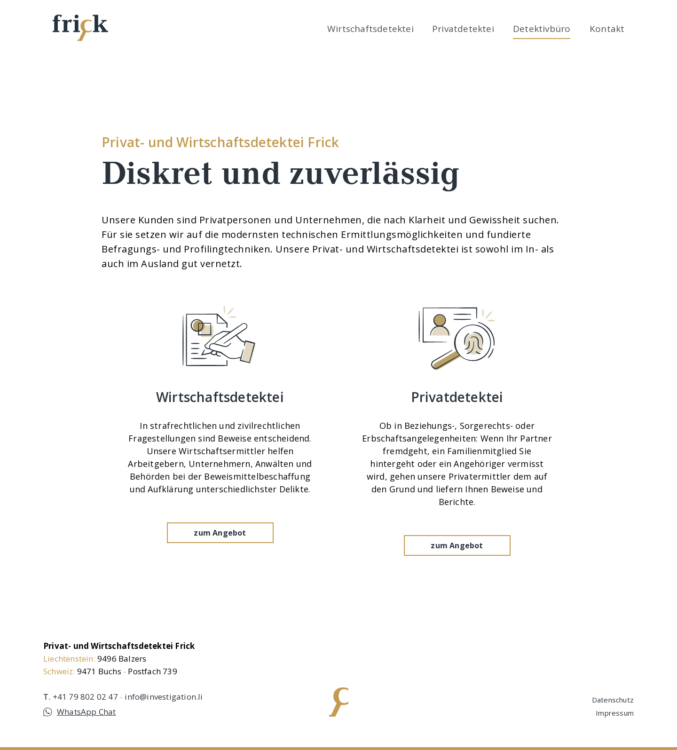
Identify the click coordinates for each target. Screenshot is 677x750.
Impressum (615, 713)
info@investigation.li (164, 696)
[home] (80, 28)
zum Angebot (220, 550)
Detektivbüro (541, 29)
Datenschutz (613, 699)
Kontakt (607, 29)
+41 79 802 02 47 (85, 696)
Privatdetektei (463, 29)
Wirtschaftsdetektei (370, 29)
